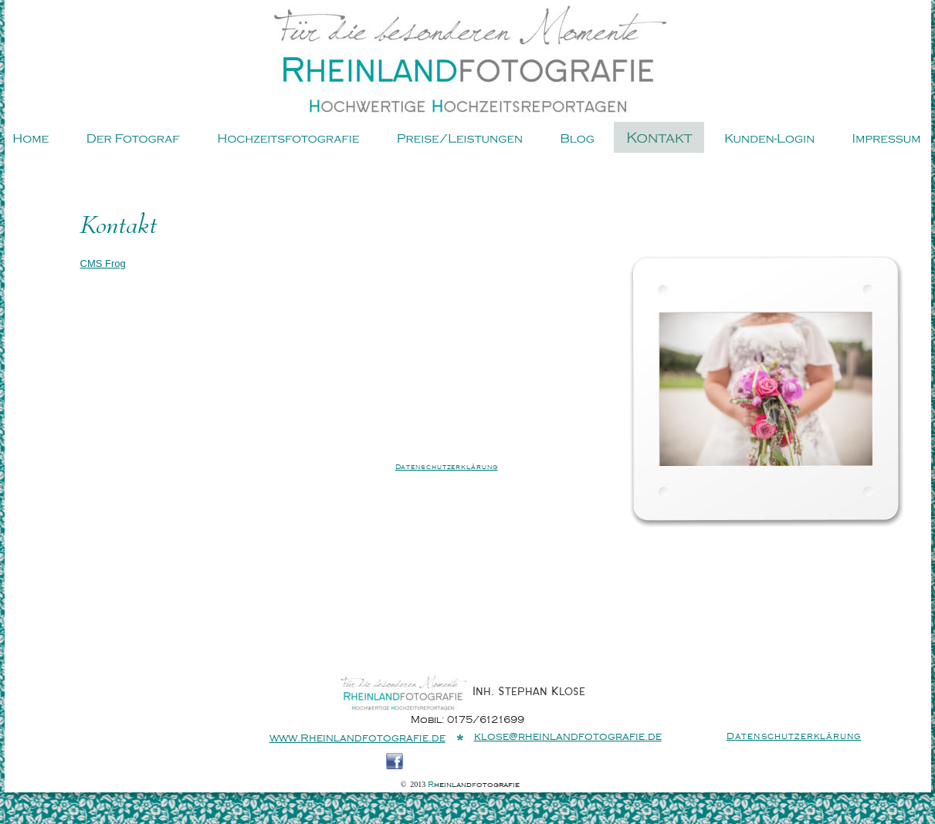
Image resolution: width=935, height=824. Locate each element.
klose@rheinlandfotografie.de (568, 736)
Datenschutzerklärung (446, 467)
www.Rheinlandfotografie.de (357, 738)
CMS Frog (103, 263)
